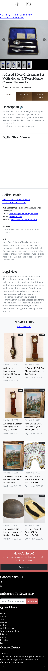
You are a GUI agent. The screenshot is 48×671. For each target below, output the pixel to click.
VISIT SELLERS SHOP (16, 199)
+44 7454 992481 (15, 662)
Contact (4, 637)
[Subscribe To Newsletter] (13, 601)
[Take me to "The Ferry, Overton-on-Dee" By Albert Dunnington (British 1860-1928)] (13, 465)
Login (2, 643)
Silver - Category (12, 17)
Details (8, 94)
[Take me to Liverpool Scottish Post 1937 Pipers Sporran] (35, 518)
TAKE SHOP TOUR (14, 202)
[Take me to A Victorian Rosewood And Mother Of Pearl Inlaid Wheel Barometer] (13, 358)
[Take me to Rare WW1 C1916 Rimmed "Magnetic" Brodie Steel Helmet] (13, 518)
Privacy (3, 634)
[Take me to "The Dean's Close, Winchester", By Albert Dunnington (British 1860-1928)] (35, 412)
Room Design (39, 96)
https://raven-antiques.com (24, 219)
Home (3, 613)
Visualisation (24, 96)
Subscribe (32, 601)
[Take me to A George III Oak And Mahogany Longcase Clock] (35, 358)
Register (4, 640)
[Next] (44, 666)
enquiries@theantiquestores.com (19, 659)
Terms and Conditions (10, 631)
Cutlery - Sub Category (16, 14)
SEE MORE (24, 326)
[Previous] (4, 666)
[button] (3, 39)
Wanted (3, 622)
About (3, 616)
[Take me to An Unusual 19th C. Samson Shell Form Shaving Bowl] (35, 465)
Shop (2, 619)
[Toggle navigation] (24, 4)
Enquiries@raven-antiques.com (23, 213)
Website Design (7, 628)
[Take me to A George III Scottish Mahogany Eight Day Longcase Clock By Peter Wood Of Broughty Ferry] (13, 412)
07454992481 (16, 216)
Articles (3, 625)
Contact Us (24, 567)
